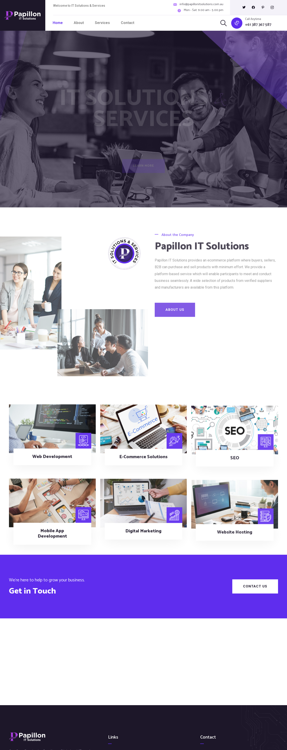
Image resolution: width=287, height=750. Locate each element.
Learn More (143, 167)
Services (102, 23)
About (79, 23)
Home (58, 23)
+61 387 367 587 (258, 25)
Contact (127, 23)
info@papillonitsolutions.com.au (201, 4)
